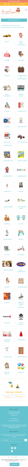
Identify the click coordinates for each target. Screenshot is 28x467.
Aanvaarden (14, 464)
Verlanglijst (21, 4)
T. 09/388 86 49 (14, 418)
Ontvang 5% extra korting (14, 1)
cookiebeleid (20, 461)
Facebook (12, 448)
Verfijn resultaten (14, 20)
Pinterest (15, 448)
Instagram (12, 451)
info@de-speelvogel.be (14, 420)
